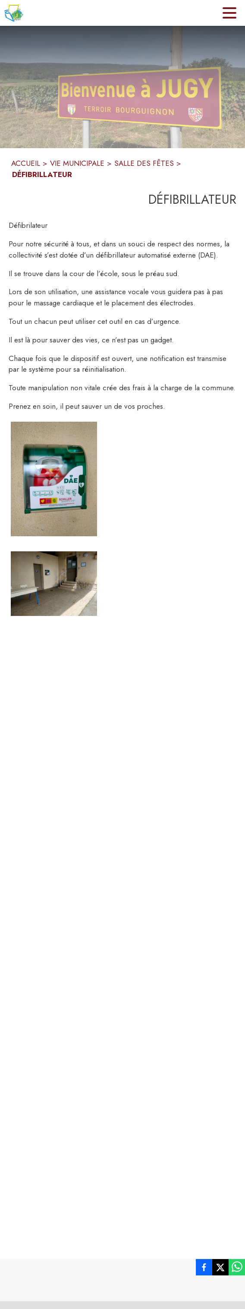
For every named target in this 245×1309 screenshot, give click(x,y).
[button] (54, 479)
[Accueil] (13, 13)
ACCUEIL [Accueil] (25, 163)
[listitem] (204, 1269)
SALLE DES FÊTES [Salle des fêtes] (144, 163)
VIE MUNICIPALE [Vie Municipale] (77, 163)
